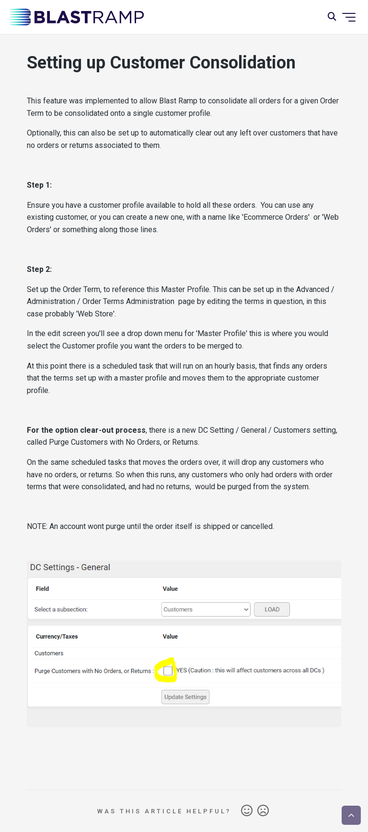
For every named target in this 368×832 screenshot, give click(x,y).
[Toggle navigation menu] (348, 17)
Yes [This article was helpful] (247, 811)
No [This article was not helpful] (263, 811)
